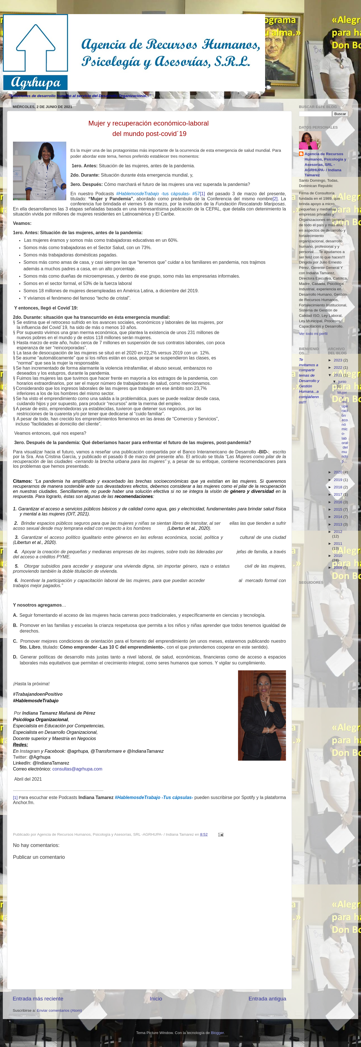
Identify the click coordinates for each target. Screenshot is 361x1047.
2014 (338, 517)
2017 (338, 494)
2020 (338, 472)
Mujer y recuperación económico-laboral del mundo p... (342, 426)
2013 (338, 524)
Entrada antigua (267, 999)
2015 (338, 509)
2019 (338, 480)
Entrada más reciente (38, 999)
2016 (338, 502)
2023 (338, 360)
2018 (338, 487)
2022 (338, 367)
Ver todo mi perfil (313, 334)
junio (342, 381)
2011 (338, 543)
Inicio (156, 999)
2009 (338, 567)
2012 (338, 532)
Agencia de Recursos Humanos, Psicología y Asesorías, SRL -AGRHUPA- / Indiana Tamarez (325, 164)
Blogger (217, 1033)
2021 (338, 375)
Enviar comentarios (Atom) (59, 1010)
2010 (338, 556)
